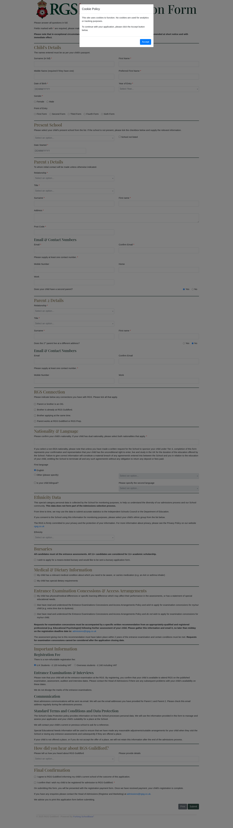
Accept (145, 42)
